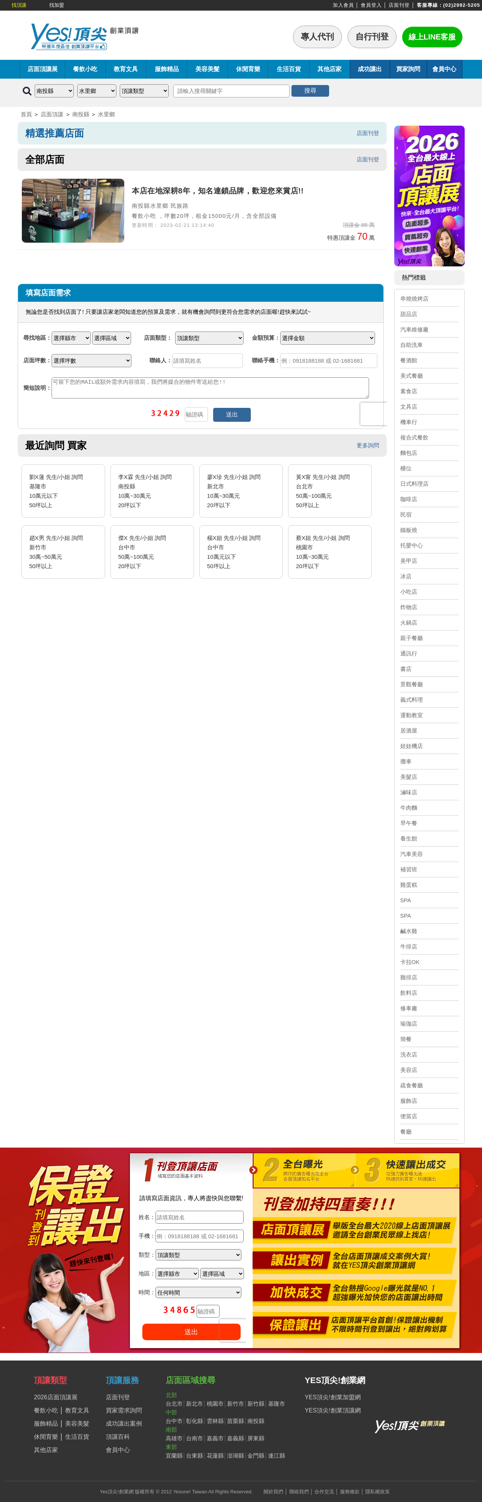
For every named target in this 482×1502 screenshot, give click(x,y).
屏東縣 (255, 1438)
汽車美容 (411, 854)
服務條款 (350, 1491)
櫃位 (406, 468)
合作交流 (324, 1491)
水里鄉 (106, 114)
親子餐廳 (411, 638)
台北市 (174, 1403)
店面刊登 (399, 5)
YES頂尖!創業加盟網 (332, 1397)
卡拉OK (410, 962)
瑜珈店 (408, 1023)
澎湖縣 (235, 1455)
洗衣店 (408, 1054)
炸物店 (408, 607)
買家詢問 (408, 69)
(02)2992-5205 (461, 5)
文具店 (408, 406)
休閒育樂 (248, 69)
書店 (406, 669)
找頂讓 (19, 5)
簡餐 (406, 1039)
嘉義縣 (235, 1438)
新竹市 (235, 1403)
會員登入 (371, 5)
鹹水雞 (408, 931)
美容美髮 (207, 69)
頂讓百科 (118, 1437)
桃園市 (215, 1403)
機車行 (408, 422)
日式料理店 (414, 483)
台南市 (194, 1438)
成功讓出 (370, 69)
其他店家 (329, 69)
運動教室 (411, 715)
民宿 (406, 514)
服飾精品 (167, 69)
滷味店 (408, 792)
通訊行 (408, 653)
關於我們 (273, 1491)
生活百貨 (289, 69)
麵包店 (408, 453)
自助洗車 (411, 345)
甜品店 (408, 314)
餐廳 (406, 1131)
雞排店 (408, 977)
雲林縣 (215, 1421)
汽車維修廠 (414, 329)
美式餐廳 (411, 375)
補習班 (408, 869)
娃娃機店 (411, 746)
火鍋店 (408, 622)
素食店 (408, 391)
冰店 (406, 576)
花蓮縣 (215, 1455)
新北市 (194, 1403)
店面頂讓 (52, 114)
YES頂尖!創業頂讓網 (332, 1410)
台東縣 (194, 1455)
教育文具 (126, 69)
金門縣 (255, 1455)
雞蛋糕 (408, 885)
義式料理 (411, 699)
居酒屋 (408, 730)
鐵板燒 (408, 530)
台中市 (174, 1421)
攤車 (406, 761)
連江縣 (276, 1455)
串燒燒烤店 (414, 298)
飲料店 (408, 993)
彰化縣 (194, 1421)
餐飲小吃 (85, 69)
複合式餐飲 (414, 437)
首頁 (26, 114)
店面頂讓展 (42, 69)
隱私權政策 (377, 1491)
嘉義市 (215, 1438)
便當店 (408, 1116)
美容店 (408, 1070)
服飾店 (408, 1101)
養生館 (408, 838)
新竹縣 (255, 1403)
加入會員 (343, 5)
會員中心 (444, 69)
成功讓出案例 (124, 1423)
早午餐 (408, 823)
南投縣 (80, 114)
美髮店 (408, 777)
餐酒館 (408, 360)
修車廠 (408, 1008)
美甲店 (408, 561)
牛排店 (408, 946)
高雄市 (174, 1438)
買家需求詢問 (124, 1410)
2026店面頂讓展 (56, 1397)
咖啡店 (408, 499)
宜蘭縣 (174, 1455)
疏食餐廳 (411, 1085)
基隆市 (276, 1403)
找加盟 (56, 5)
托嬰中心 (411, 545)
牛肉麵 (408, 807)
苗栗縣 (235, 1421)
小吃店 (408, 591)
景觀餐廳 (411, 684)
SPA (405, 900)
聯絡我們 (299, 1491)
